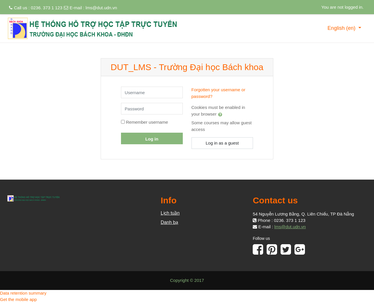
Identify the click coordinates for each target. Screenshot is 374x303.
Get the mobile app (18, 299)
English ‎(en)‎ (342, 28)
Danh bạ (169, 222)
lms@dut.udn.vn (101, 7)
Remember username (147, 122)
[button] (221, 114)
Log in (151, 138)
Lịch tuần (170, 213)
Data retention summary (23, 293)
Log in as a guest (222, 142)
